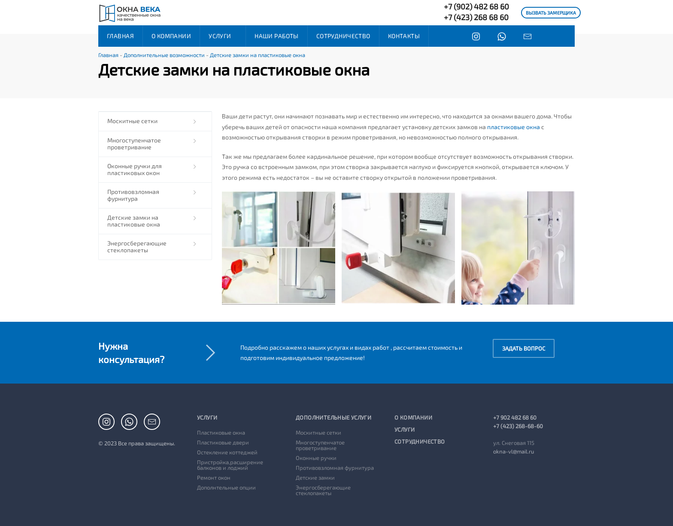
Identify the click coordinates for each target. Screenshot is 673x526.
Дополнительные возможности (164, 54)
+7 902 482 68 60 (515, 417)
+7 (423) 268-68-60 (518, 426)
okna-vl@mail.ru (513, 451)
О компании (171, 35)
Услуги (220, 35)
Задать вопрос (523, 348)
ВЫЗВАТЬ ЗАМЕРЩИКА (551, 12)
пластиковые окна (513, 126)
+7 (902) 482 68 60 (476, 6)
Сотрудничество (343, 35)
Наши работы (277, 35)
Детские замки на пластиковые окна (257, 54)
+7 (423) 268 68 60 (476, 17)
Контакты (404, 35)
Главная (120, 35)
